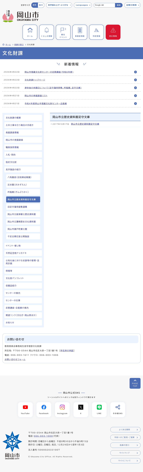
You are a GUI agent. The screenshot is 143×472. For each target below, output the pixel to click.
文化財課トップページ (35, 80)
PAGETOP (135, 385)
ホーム (8, 44)
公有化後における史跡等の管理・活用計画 (22, 261)
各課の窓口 (19, 44)
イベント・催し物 (13, 246)
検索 (119, 5)
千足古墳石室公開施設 (18, 236)
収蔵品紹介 (11, 286)
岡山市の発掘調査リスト (36, 96)
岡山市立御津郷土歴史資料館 (22, 214)
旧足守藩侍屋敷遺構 (17, 207)
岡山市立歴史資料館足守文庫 (85, 124)
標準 (34, 5)
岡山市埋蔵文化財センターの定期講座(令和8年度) (49, 72)
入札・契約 (11, 155)
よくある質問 (124, 429)
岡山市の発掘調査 (14, 140)
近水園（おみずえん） (17, 185)
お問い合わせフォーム (15, 359)
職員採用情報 (12, 147)
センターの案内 (13, 293)
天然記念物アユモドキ (16, 253)
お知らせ (10, 323)
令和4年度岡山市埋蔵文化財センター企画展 (46, 104)
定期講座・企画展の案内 (17, 308)
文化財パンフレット (15, 278)
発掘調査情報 (12, 133)
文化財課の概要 (13, 118)
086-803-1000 (43, 436)
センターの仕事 (13, 300)
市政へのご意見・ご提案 (124, 437)
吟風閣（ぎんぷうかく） (18, 192)
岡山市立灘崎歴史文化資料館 (22, 222)
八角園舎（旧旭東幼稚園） (20, 177)
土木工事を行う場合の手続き (20, 125)
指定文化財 (11, 162)
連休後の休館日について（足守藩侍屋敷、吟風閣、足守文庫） (53, 88)
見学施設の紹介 (13, 169)
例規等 (9, 271)
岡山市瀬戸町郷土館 (17, 229)
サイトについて (124, 461)
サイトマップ (124, 453)
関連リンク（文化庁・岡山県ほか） (21, 315)
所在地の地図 (67, 351)
